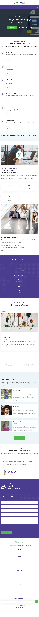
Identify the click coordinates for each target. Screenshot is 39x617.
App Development (10, 107)
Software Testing (10, 79)
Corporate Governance (19, 580)
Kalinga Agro (6, 337)
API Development (10, 120)
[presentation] (9, 527)
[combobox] (19, 514)
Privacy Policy (30, 614)
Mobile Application (19, 562)
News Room (19, 587)
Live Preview (5, 348)
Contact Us (19, 589)
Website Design (10, 52)
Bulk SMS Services (11, 93)
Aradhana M (17, 422)
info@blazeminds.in (5, 499)
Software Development (12, 66)
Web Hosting (19, 566)
